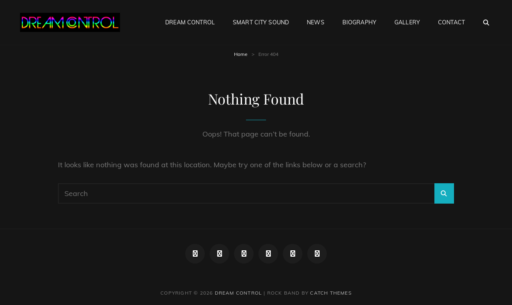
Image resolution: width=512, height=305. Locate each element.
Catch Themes (330, 293)
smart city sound (261, 22)
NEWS (315, 22)
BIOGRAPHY (359, 22)
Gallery (407, 22)
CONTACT (451, 22)
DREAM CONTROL (190, 22)
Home (241, 54)
